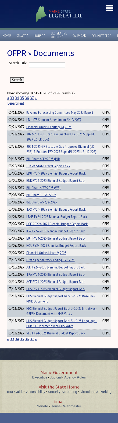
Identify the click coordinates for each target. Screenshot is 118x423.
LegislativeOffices (59, 35)
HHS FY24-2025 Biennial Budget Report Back (55, 288)
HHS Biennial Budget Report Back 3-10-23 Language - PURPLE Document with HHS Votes (61, 323)
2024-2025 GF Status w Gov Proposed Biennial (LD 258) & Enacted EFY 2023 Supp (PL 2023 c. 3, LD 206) (61, 149)
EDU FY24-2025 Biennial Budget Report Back (56, 173)
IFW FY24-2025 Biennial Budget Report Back (55, 231)
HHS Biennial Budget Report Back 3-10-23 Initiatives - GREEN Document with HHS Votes (61, 311)
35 (22, 98)
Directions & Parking (95, 392)
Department (33, 103)
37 (32, 98)
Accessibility (35, 392)
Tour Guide (15, 392)
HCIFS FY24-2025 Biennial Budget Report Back (57, 223)
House (39, 36)
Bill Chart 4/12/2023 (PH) (43, 158)
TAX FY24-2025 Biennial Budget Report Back (56, 209)
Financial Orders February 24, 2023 (49, 126)
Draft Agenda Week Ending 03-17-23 (50, 259)
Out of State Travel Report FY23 (48, 166)
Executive (39, 377)
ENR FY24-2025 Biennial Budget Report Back (55, 180)
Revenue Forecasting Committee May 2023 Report (59, 112)
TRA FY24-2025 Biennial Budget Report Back (55, 274)
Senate (22, 36)
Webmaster (72, 406)
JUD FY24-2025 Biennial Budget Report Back (55, 267)
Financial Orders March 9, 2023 (46, 252)
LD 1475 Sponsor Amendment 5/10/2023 (53, 119)
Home (7, 35)
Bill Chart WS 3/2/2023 (41, 202)
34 (17, 98)
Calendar (79, 35)
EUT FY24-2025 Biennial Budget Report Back (55, 238)
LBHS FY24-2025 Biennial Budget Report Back (56, 216)
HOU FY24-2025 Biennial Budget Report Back (56, 245)
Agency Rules (75, 377)
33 (12, 98)
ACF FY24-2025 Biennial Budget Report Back (55, 281)
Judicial (56, 377)
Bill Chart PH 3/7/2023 (41, 194)
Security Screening (62, 392)
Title (10, 103)
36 (27, 98)
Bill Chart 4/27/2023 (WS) (43, 187)
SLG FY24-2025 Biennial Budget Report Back (55, 333)
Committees (101, 36)
